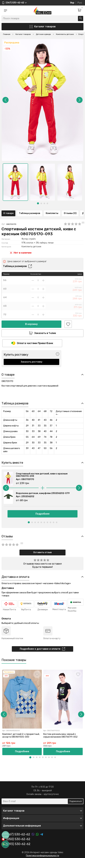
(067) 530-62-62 (16, 834)
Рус (79, 2)
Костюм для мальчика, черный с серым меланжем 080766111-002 (60, 735)
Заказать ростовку (31, 362)
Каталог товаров (43, 26)
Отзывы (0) (70, 213)
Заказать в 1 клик (42, 333)
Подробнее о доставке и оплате (42, 648)
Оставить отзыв (42, 552)
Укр (72, 2)
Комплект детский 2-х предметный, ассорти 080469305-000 (21, 735)
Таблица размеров (29, 213)
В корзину (31, 324)
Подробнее (42, 513)
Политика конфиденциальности (42, 855)
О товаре (8, 213)
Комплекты (52, 213)
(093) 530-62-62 (16, 844)
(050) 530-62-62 (16, 839)
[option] (15, 182)
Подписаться (75, 801)
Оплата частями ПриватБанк (32, 343)
